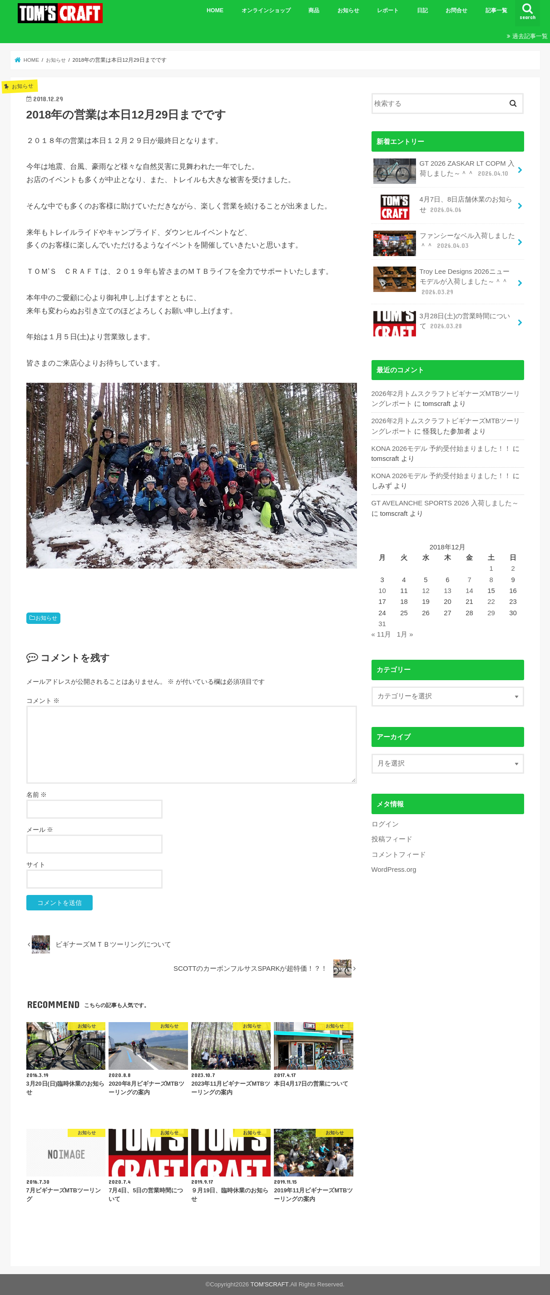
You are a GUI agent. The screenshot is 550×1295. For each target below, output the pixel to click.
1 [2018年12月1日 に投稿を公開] (491, 568)
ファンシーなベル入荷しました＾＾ (444, 243)
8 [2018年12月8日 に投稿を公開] (491, 579)
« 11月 (381, 634)
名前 (36, 794)
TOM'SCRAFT (269, 1284)
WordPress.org (394, 868)
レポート (388, 10)
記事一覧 (496, 10)
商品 (313, 10)
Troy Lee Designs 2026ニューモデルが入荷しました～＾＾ (441, 281)
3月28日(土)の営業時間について (441, 323)
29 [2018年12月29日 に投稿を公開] (491, 612)
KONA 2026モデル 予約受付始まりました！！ (441, 448)
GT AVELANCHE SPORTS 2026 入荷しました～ (445, 502)
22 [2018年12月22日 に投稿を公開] (491, 601)
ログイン (385, 823)
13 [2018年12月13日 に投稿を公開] (447, 590)
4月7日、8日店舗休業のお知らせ (442, 207)
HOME (215, 10)
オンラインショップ (266, 10)
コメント (43, 700)
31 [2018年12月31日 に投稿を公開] (382, 623)
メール (40, 829)
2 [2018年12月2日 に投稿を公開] (513, 568)
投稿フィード (392, 838)
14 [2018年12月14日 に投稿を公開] (469, 590)
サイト (35, 864)
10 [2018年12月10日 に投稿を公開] (382, 590)
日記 (422, 10)
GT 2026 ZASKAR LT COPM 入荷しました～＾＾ (443, 171)
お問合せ (456, 10)
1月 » (405, 634)
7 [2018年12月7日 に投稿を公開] (469, 579)
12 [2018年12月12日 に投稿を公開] (426, 590)
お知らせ (348, 10)
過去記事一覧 (530, 36)
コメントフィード (399, 853)
